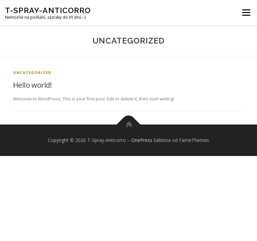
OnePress (141, 140)
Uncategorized (32, 72)
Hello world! (32, 85)
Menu (246, 12)
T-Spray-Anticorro (48, 10)
